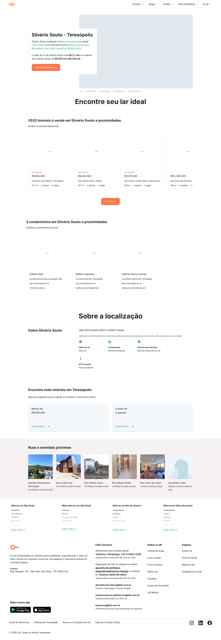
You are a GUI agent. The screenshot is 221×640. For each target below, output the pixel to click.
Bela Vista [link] (15, 521)
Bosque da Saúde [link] (70, 517)
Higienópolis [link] (67, 521)
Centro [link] (116, 517)
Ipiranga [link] (167, 517)
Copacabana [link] (118, 510)
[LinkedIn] (200, 623)
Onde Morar (91, 91)
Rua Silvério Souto (72, 48)
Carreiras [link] (152, 578)
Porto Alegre (105, 91)
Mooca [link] (65, 514)
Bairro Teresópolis (69, 41)
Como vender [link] (154, 558)
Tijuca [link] (115, 524)
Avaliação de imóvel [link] (192, 571)
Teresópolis (119, 91)
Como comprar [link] (154, 565)
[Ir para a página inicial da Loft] (13, 4)
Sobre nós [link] (152, 571)
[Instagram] (191, 623)
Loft (80, 91)
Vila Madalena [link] (68, 524)
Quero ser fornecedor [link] (158, 585)
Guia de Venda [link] (189, 558)
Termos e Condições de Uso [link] (76, 622)
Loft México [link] (153, 592)
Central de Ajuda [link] (155, 551)
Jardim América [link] (170, 524)
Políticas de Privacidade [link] (46, 622)
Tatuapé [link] (14, 524)
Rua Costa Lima (52, 48)
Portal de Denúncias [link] (19, 622)
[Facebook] (209, 623)
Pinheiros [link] (15, 510)
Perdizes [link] (15, 517)
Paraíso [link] (166, 521)
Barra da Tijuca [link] (119, 521)
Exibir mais (18, 529)
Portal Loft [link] (187, 551)
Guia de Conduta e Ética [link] (107, 622)
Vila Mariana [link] (16, 514)
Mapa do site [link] (188, 565)
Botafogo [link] (117, 514)
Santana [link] (65, 510)
